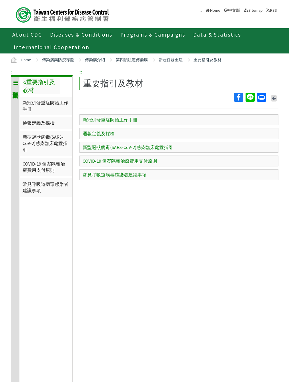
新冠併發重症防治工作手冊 (45, 106)
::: (12, 72)
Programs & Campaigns (152, 34)
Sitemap (255, 10)
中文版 (234, 10)
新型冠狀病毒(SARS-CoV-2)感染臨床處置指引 (45, 143)
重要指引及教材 (208, 59)
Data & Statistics (217, 34)
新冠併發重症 (171, 59)
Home (215, 10)
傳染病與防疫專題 (58, 59)
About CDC (27, 34)
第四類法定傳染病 (132, 59)
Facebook (238, 97)
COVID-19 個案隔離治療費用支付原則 (44, 167)
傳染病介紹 (95, 59)
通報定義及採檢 (39, 123)
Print (261, 97)
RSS (273, 10)
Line (250, 97)
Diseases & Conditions (81, 34)
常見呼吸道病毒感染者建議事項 (45, 187)
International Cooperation (51, 47)
